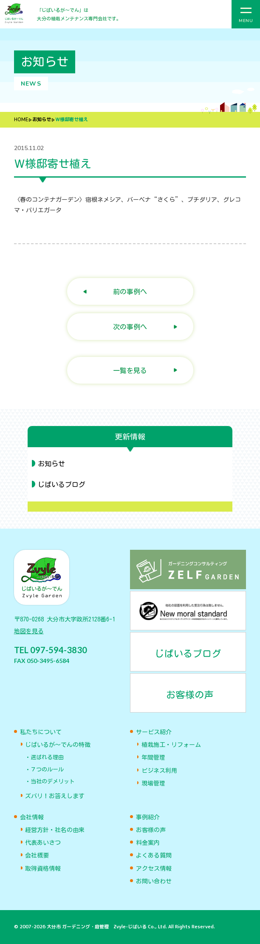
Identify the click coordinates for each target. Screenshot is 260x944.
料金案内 (148, 843)
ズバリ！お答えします (55, 796)
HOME (21, 120)
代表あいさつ (43, 843)
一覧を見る (130, 370)
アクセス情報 (154, 869)
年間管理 (153, 757)
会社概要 (37, 855)
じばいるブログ (61, 484)
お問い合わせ (154, 881)
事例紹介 (148, 817)
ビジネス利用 (159, 771)
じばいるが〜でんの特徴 (57, 745)
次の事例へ (130, 327)
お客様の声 (151, 830)
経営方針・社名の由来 (55, 830)
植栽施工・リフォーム (171, 745)
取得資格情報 (43, 869)
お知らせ (41, 120)
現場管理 (153, 783)
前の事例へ (130, 291)
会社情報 (32, 817)
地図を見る (29, 631)
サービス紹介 (154, 732)
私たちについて (41, 732)
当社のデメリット (53, 781)
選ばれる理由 (47, 757)
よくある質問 (154, 855)
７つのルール (47, 769)
